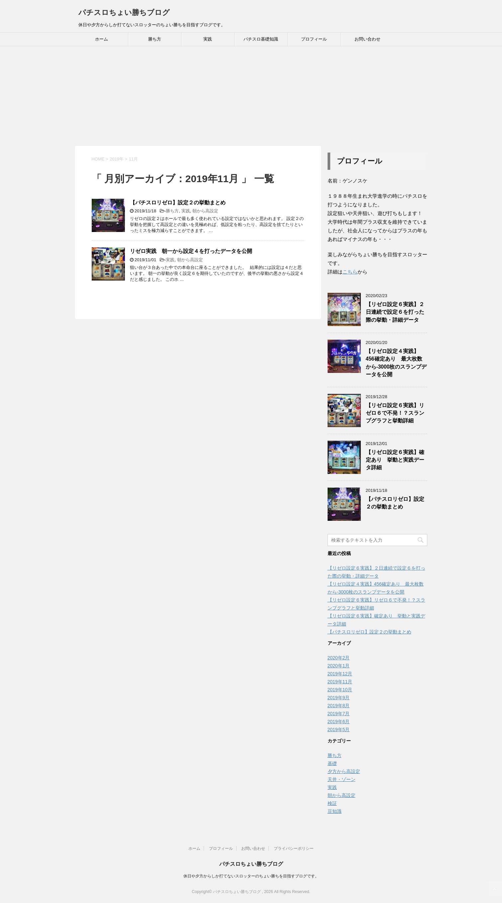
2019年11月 (340, 681)
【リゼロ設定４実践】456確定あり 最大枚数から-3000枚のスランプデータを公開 (396, 362)
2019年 (117, 159)
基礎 (332, 763)
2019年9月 (339, 697)
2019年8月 (339, 705)
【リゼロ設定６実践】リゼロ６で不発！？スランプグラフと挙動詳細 (395, 413)
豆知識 (335, 811)
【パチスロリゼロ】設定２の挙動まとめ (178, 202)
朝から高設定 (205, 210)
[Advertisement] (251, 96)
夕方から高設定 (344, 771)
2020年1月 (339, 665)
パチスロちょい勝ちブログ (124, 12)
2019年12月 (340, 673)
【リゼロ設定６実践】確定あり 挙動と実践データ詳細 (395, 460)
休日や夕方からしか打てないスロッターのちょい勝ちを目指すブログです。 (251, 876)
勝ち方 (154, 39)
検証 (332, 803)
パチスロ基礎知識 (261, 39)
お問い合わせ (367, 39)
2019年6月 (339, 721)
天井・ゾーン (341, 779)
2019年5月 (339, 729)
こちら (350, 272)
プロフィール (314, 39)
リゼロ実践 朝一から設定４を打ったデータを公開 (191, 251)
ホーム (101, 39)
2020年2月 (339, 657)
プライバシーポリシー (294, 848)
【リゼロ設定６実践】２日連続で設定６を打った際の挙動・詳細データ (395, 312)
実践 (207, 39)
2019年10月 (340, 689)
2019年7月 (339, 713)
